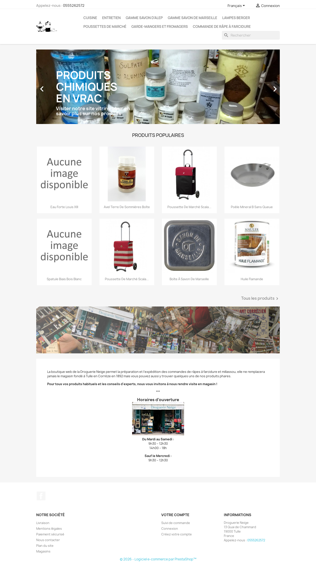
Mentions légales (49, 528)
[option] (158, 87)
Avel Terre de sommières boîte (127, 207)
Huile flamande (252, 279)
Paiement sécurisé (50, 534)
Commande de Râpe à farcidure (222, 26)
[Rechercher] (251, 35)
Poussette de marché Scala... (189, 207)
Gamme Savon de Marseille (192, 17)
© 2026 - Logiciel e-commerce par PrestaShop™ (158, 559)
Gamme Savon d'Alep (144, 17)
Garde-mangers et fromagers (159, 26)
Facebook (41, 496)
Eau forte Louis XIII (64, 207)
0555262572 (73, 5)
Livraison (42, 523)
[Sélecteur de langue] (237, 6)
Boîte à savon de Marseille (189, 279)
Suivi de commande (175, 523)
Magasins (43, 551)
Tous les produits (260, 298)
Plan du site (45, 546)
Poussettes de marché (104, 26)
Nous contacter (48, 540)
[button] (54, 87)
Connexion (169, 528)
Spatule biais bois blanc (64, 279)
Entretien (111, 17)
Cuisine (90, 17)
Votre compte (175, 514)
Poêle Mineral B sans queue (252, 207)
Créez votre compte (176, 534)
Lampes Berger (236, 17)
